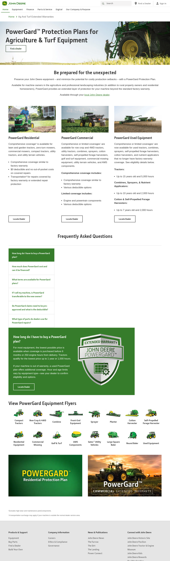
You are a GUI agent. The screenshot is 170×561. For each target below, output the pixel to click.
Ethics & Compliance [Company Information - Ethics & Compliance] (57, 473)
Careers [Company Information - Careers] (51, 470)
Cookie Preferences (85, 533)
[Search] (116, 3)
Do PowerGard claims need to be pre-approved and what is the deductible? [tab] (30, 307)
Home (11, 17)
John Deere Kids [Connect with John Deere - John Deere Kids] (134, 485)
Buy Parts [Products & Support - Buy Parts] (12, 473)
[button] (64, 549)
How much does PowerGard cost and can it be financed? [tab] (29, 268)
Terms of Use (94, 527)
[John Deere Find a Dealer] (142, 3)
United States (85, 518)
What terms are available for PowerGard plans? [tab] (31, 281)
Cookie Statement (80, 527)
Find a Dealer (16, 48)
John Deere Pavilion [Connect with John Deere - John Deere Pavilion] (136, 473)
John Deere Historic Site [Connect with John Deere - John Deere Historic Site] (138, 470)
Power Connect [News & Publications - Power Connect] (95, 485)
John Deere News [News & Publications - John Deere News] (96, 470)
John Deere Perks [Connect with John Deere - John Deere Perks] (135, 496)
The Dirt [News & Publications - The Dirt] (91, 477)
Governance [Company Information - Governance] (53, 477)
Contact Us (116, 527)
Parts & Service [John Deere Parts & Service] (45, 9)
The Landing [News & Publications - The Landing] (93, 481)
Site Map (52, 527)
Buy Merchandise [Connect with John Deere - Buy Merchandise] (135, 493)
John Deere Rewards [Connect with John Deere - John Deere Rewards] (137, 489)
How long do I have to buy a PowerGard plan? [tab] (31, 255)
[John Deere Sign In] (161, 3)
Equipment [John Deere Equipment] (17, 9)
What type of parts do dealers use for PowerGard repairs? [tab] (30, 320)
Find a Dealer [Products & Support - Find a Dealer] (14, 477)
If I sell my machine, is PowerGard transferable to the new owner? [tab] (28, 294)
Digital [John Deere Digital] (59, 9)
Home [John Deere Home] (5, 9)
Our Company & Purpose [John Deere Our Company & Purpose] (78, 9)
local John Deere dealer (97, 95)
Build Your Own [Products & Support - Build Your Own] (15, 481)
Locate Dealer (21, 219)
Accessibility (105, 527)
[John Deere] (15, 3)
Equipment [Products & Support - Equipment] (13, 470)
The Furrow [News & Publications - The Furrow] (93, 473)
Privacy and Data (64, 527)
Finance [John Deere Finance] (30, 9)
